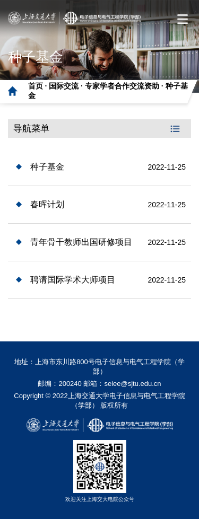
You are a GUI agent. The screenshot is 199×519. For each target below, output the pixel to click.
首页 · (38, 86)
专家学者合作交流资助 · (125, 86)
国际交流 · (67, 86)
